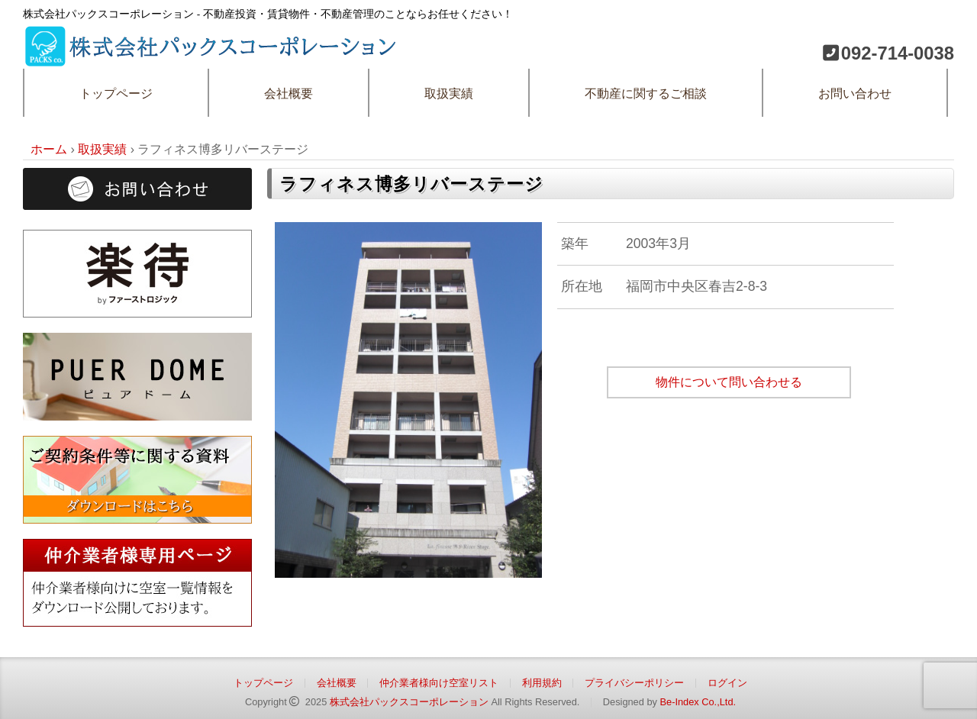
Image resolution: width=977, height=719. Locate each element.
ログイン (727, 682)
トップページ (116, 93)
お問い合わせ (855, 93)
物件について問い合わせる (729, 382)
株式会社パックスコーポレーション (409, 702)
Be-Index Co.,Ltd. (697, 702)
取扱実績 (448, 93)
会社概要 (288, 93)
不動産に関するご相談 (646, 93)
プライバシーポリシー (634, 682)
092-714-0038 (897, 53)
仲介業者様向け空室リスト (438, 682)
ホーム (49, 149)
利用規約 (542, 682)
